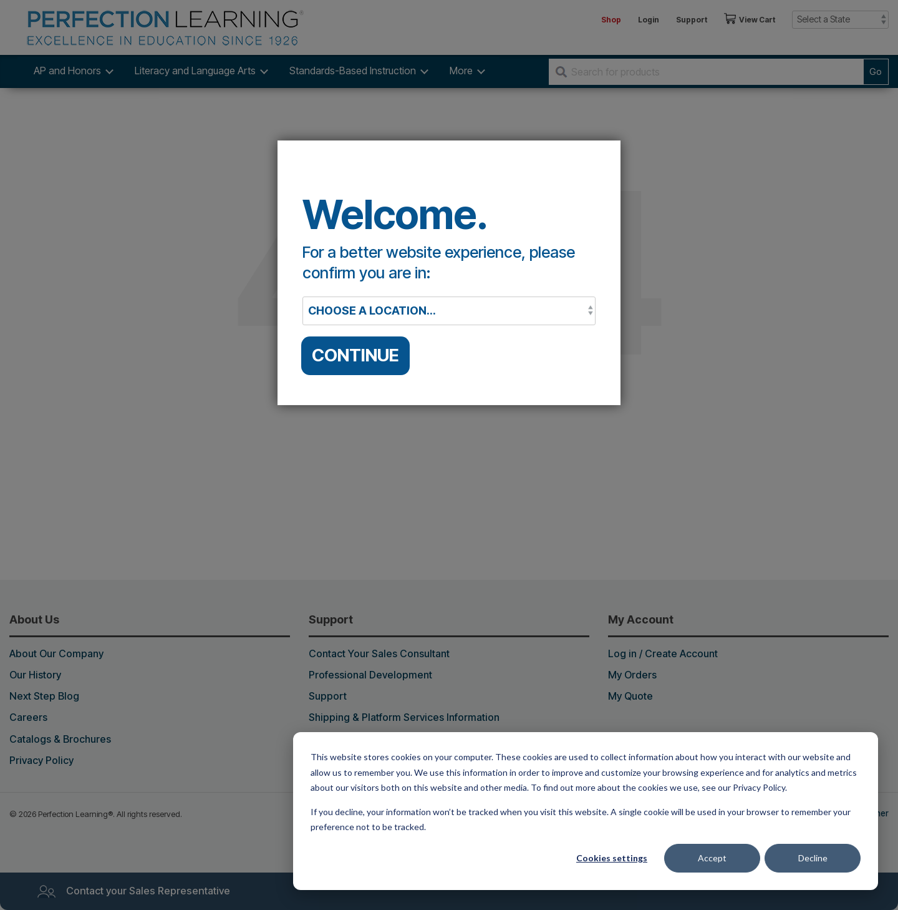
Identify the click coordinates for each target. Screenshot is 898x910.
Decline (813, 858)
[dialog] (585, 811)
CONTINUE (355, 355)
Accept (712, 858)
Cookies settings (611, 858)
